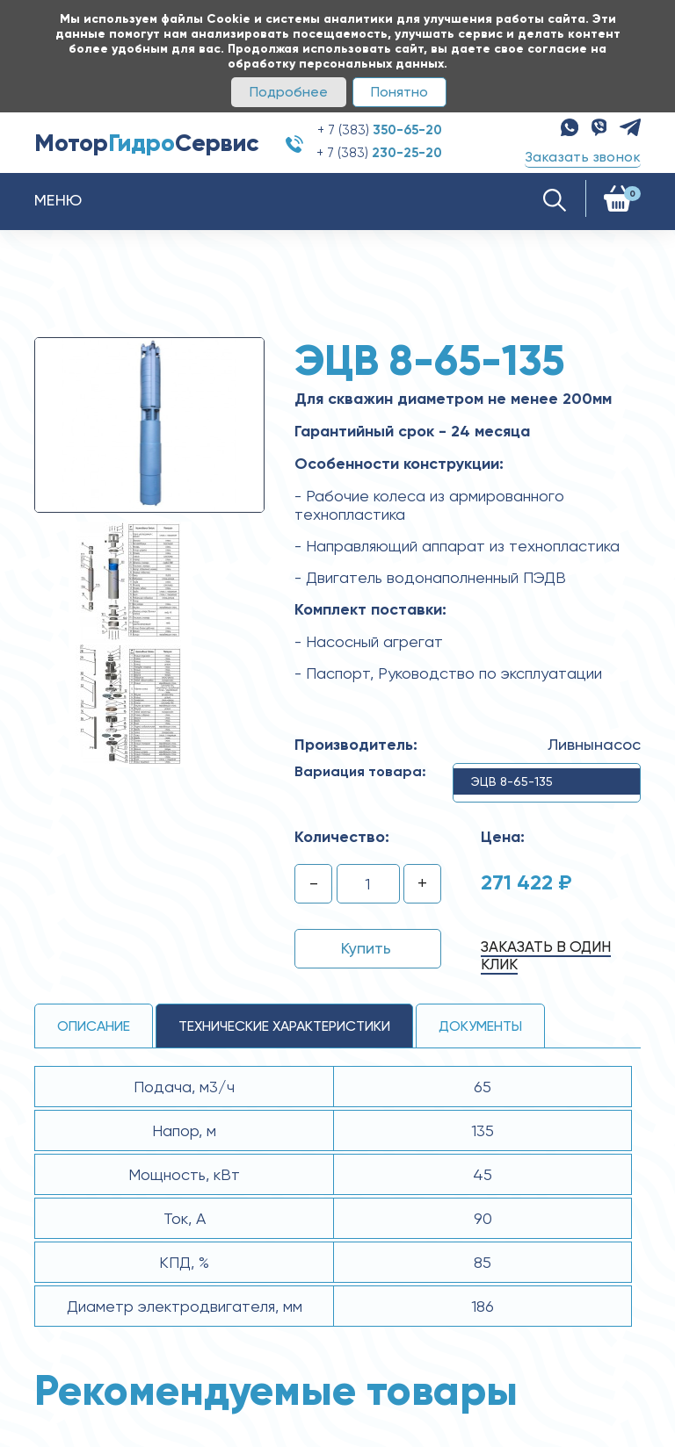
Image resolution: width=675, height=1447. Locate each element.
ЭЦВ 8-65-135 (512, 781)
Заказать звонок (583, 156)
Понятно (399, 91)
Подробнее (289, 91)
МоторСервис (146, 142)
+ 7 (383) (379, 130)
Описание (93, 1026)
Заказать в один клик (546, 955)
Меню (58, 200)
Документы (480, 1026)
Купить (366, 948)
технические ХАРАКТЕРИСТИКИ (284, 1026)
